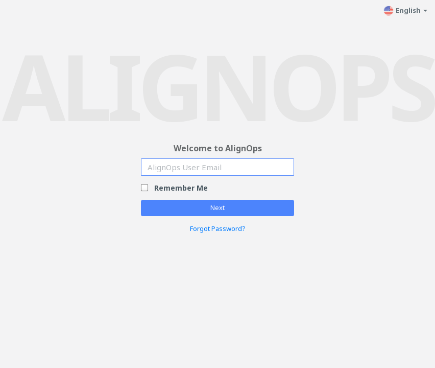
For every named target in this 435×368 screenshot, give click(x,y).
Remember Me (181, 188)
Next (217, 207)
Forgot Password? (218, 228)
